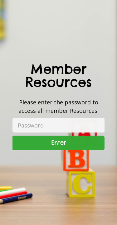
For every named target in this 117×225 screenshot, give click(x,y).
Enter (58, 142)
